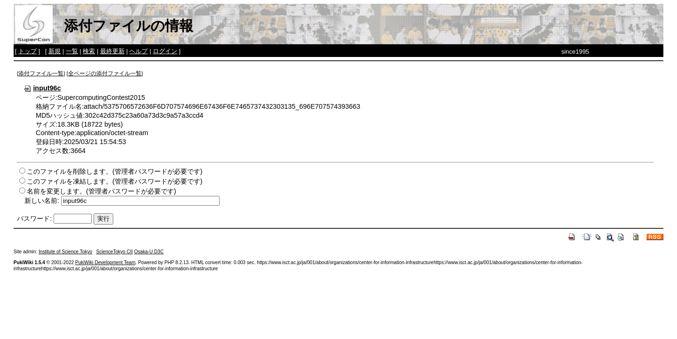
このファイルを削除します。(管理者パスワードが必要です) (115, 171)
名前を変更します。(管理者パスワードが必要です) (101, 191)
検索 (89, 51)
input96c (42, 88)
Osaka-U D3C (149, 251)
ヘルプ (138, 51)
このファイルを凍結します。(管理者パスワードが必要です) (115, 181)
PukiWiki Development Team (105, 262)
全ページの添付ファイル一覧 (105, 73)
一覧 (72, 51)
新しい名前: (41, 200)
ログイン (165, 51)
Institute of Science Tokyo (65, 251)
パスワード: (34, 218)
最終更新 (112, 51)
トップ (27, 51)
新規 (54, 51)
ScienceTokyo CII (114, 251)
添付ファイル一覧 (40, 73)
